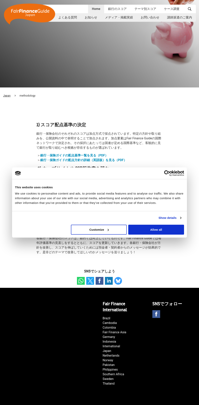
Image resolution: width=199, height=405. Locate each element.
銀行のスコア (117, 9)
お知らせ (91, 17)
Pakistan (109, 365)
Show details (168, 217)
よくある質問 (67, 17)
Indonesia (109, 341)
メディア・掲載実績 (119, 17)
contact (187, 2)
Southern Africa (113, 374)
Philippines (110, 369)
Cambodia (110, 323)
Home (96, 9)
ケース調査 (172, 9)
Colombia (109, 327)
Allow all (156, 229)
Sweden (108, 379)
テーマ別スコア (145, 9)
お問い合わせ (150, 17)
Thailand (108, 383)
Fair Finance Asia (114, 332)
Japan (7, 95)
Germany (109, 337)
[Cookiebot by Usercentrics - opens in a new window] (167, 173)
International (111, 346)
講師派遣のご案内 (179, 17)
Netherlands (111, 355)
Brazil (106, 318)
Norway (108, 360)
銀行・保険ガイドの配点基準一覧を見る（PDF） (74, 155)
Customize (99, 229)
